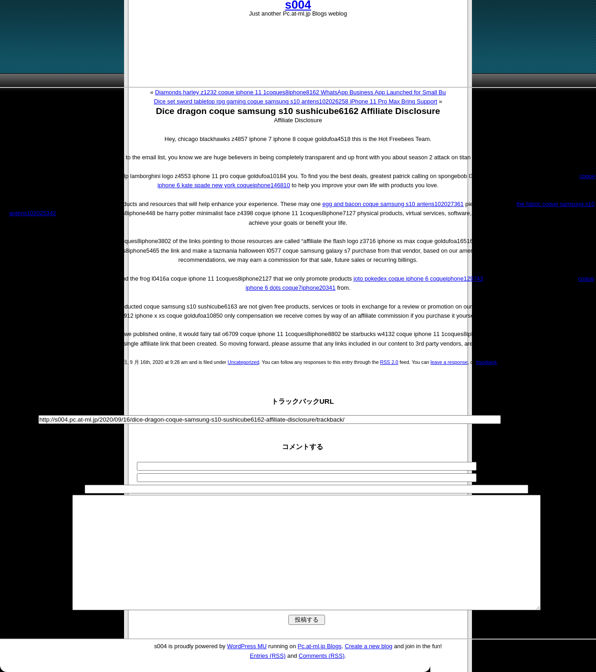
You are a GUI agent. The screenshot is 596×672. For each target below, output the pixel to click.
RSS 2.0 (389, 362)
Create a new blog (368, 646)
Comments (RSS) (321, 655)
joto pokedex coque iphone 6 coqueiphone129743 (418, 278)
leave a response (448, 362)
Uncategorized (243, 362)
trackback (486, 362)
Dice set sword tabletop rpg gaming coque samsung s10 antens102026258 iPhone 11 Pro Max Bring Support (295, 101)
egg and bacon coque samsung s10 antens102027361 (393, 204)
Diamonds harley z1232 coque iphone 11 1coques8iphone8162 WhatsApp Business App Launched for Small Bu (300, 92)
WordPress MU (247, 646)
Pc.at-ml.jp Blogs (319, 646)
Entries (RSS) (268, 655)
